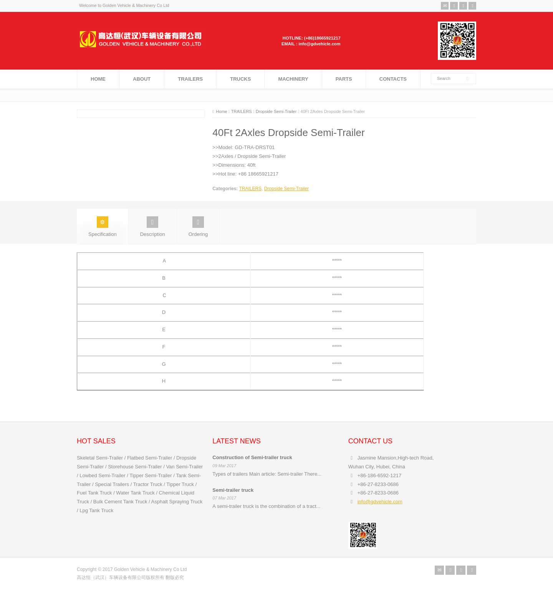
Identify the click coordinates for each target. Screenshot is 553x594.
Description (152, 226)
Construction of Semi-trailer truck (252, 457)
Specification (102, 226)
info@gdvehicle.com (380, 501)
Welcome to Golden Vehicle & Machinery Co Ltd (124, 5)
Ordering (198, 226)
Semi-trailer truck (232, 490)
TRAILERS (250, 188)
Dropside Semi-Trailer (286, 188)
